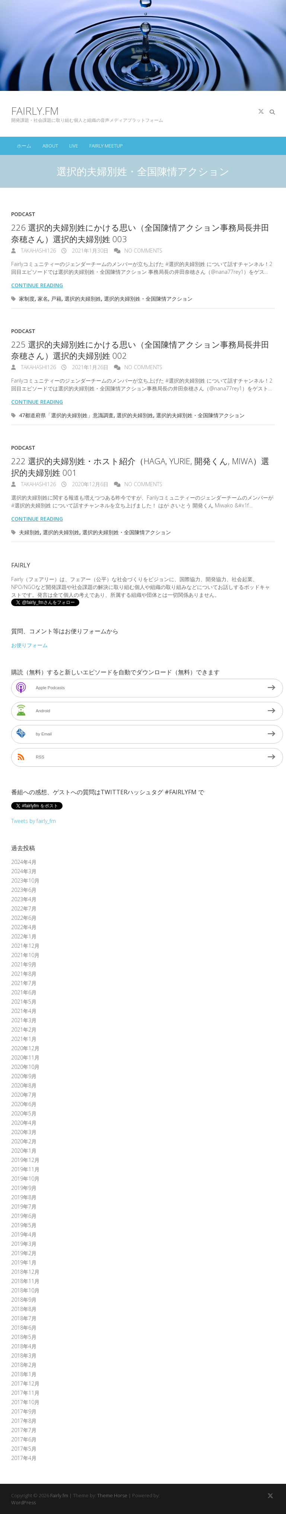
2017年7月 (23, 1430)
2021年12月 (25, 945)
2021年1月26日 (89, 367)
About (50, 145)
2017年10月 (25, 1402)
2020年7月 (23, 1094)
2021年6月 (23, 992)
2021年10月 (25, 955)
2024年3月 (23, 871)
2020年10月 (25, 1066)
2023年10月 (25, 880)
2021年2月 (23, 1029)
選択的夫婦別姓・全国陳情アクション (148, 298)
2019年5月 (23, 1225)
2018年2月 (23, 1364)
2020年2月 (23, 1141)
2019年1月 (23, 1262)
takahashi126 (37, 250)
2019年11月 (25, 1169)
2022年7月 (23, 908)
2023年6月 (23, 889)
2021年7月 (23, 982)
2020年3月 (23, 1132)
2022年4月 (23, 927)
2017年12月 (25, 1383)
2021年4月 (23, 1010)
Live (73, 145)
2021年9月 (23, 964)
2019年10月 (25, 1178)
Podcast (23, 214)
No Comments (143, 250)
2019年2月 (23, 1253)
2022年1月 (23, 936)
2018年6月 (23, 1327)
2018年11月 (25, 1281)
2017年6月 (23, 1439)
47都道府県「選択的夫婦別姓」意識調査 (66, 415)
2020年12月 (25, 1048)
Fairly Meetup (106, 145)
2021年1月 (23, 1038)
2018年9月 (23, 1299)
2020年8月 (23, 1085)
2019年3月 (23, 1243)
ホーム (24, 145)
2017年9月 (23, 1411)
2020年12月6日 (89, 484)
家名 (43, 298)
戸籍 (56, 298)
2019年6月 (23, 1215)
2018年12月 (25, 1271)
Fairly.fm (35, 110)
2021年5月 (23, 1001)
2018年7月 (23, 1318)
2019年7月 (23, 1206)
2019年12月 (25, 1159)
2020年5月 (23, 1113)
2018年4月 (23, 1346)
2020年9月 (23, 1076)
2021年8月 (23, 973)
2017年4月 (23, 1457)
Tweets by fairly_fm (33, 820)
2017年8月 (23, 1420)
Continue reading (37, 285)
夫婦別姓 (29, 532)
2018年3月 (23, 1355)
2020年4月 (23, 1122)
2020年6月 (23, 1104)
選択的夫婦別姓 (82, 298)
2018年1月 (23, 1374)
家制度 (27, 298)
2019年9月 (23, 1187)
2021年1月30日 (89, 250)
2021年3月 (23, 1020)
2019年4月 (23, 1234)
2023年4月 (23, 899)
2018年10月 (25, 1290)
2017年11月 (25, 1392)
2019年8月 (23, 1197)
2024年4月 (23, 861)
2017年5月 (23, 1448)
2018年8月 (23, 1308)
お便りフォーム (29, 645)
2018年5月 (23, 1336)
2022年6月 (23, 917)
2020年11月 (25, 1057)
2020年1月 (23, 1150)
